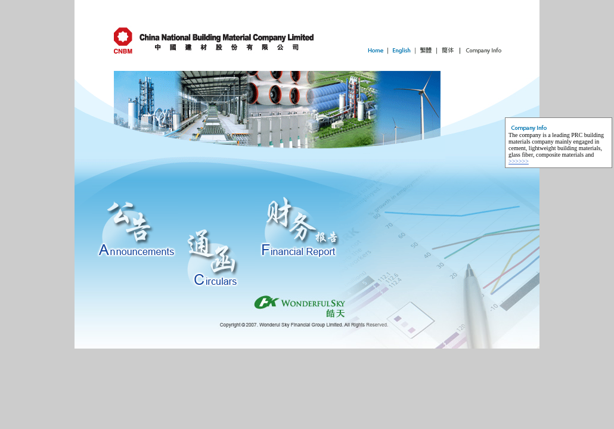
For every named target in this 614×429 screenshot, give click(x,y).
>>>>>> (518, 161)
